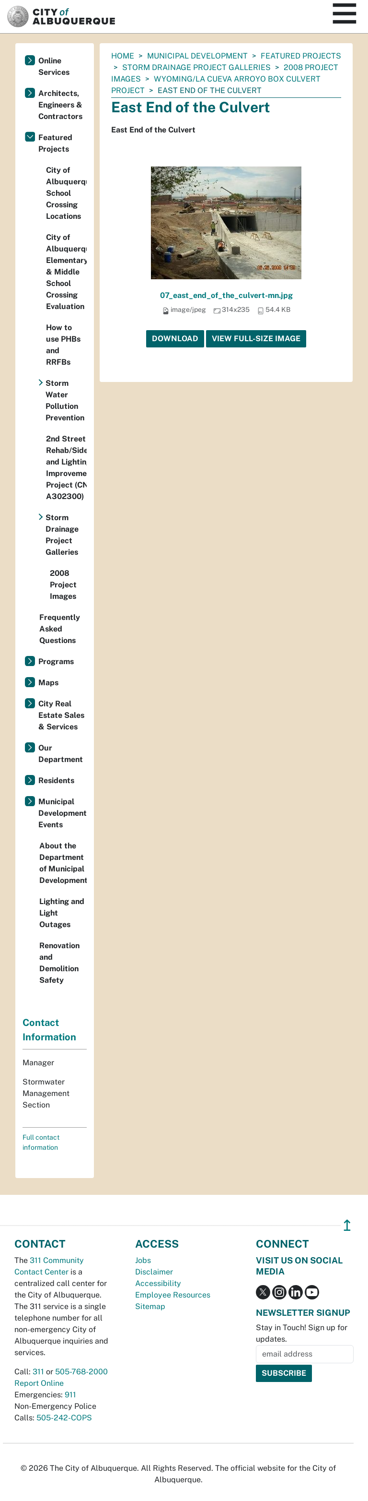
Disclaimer (154, 1271)
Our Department (60, 753)
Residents (56, 780)
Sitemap (150, 1306)
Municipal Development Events (62, 813)
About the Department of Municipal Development (63, 863)
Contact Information (49, 1030)
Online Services (53, 66)
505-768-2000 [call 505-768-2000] (81, 1371)
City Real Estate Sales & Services (61, 715)
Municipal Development (197, 55)
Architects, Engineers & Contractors (60, 105)
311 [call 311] (38, 1371)
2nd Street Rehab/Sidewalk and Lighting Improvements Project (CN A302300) (66, 467)
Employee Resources (172, 1294)
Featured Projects (301, 55)
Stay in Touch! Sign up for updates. (301, 1333)
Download (175, 338)
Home (122, 55)
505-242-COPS (64, 1417)
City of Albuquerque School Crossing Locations (66, 193)
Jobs (143, 1260)
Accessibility (158, 1283)
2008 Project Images (63, 585)
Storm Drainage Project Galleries (196, 67)
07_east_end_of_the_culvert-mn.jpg (226, 295)
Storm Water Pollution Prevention (65, 400)
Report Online (39, 1383)
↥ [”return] (347, 1225)
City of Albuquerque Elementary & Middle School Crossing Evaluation (66, 272)
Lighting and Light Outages (61, 913)
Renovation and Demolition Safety (59, 963)
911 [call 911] (70, 1394)
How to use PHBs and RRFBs (63, 345)
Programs (56, 661)
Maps (48, 682)
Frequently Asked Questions (59, 629)
